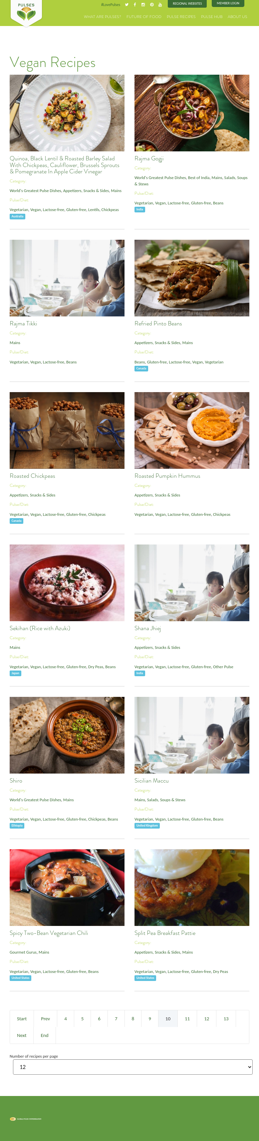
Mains (114, 190)
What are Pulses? (115, 16)
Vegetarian (19, 209)
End (44, 1035)
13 (225, 1018)
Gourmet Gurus (23, 952)
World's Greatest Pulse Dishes (35, 190)
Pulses (26, 14)
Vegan (35, 209)
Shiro (16, 780)
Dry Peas (94, 666)
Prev (45, 1018)
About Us (238, 16)
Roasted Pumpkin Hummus (167, 475)
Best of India (197, 177)
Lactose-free (52, 209)
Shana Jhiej (147, 628)
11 (187, 1018)
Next (21, 1035)
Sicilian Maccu (151, 780)
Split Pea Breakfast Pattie (164, 933)
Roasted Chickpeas (32, 475)
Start (22, 1018)
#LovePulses (112, 4)
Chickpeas (108, 209)
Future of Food (152, 16)
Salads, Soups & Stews (165, 799)
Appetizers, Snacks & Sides (84, 190)
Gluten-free (75, 209)
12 (206, 1018)
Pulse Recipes (186, 16)
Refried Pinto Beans (158, 323)
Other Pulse (222, 666)
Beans (217, 202)
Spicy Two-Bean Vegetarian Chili (49, 933)
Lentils (92, 209)
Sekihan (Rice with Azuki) (40, 628)
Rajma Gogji (149, 158)
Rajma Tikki (23, 323)
